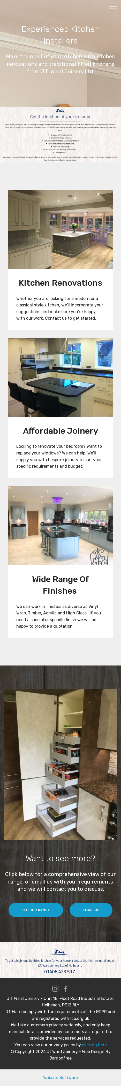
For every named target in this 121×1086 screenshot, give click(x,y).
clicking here (94, 1044)
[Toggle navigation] (113, 8)
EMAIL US (91, 910)
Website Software (60, 1077)
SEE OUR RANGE (35, 910)
